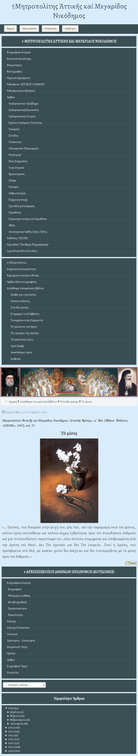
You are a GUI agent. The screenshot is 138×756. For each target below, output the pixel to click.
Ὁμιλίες (11, 653)
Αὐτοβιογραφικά (17, 602)
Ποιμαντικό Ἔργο (17, 647)
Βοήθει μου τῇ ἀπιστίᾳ (23, 295)
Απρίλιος (13, 712)
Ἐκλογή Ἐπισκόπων (18, 628)
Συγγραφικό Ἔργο (17, 666)
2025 (9, 727)
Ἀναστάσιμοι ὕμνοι (21, 352)
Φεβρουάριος (16, 720)
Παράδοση (14, 212)
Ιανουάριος (15, 724)
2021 (9, 743)
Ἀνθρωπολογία (16, 193)
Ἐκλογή (11, 621)
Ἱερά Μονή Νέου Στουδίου (22, 251)
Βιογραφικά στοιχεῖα (19, 52)
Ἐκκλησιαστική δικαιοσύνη (23, 110)
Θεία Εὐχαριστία (17, 161)
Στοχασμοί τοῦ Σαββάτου (25, 314)
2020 (9, 747)
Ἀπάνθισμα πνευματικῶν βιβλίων (25, 288)
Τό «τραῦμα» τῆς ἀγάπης (25, 333)
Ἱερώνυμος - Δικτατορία (21, 640)
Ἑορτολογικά (15, 168)
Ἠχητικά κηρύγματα (18, 78)
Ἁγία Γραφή (17, 346)
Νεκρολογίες (14, 65)
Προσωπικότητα (17, 608)
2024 (9, 731)
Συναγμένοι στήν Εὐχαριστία (27, 320)
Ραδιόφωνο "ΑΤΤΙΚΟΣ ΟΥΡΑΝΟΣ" (26, 84)
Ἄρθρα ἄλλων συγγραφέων (22, 282)
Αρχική (10, 28)
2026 (9, 708)
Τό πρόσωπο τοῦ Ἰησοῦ (24, 327)
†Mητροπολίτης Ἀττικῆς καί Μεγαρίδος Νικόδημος (69, 10)
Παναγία (12, 187)
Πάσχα (11, 180)
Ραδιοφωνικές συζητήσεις (21, 91)
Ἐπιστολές (13, 672)
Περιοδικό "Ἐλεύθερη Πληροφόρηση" (28, 244)
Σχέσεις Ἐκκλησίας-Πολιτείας (24, 123)
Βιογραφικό (14, 589)
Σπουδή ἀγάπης (20, 307)
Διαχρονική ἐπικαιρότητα (21, 269)
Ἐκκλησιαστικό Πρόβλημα (22, 103)
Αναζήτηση (70, 28)
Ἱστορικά (12, 634)
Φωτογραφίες (14, 71)
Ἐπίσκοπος (14, 142)
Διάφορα (16, 359)
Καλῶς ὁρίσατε (29, 28)
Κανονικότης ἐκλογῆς (19, 59)
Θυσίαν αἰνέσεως (20, 301)
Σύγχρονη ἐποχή (17, 200)
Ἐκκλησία (13, 129)
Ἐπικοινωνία (50, 28)
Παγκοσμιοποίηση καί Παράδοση (27, 219)
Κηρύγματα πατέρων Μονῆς (23, 275)
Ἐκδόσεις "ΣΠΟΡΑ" (17, 238)
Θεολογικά (14, 155)
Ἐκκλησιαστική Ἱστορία (21, 116)
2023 (9, 735)
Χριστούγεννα (16, 174)
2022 (9, 739)
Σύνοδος (12, 135)
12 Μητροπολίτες (16, 262)
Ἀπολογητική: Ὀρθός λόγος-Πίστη (27, 232)
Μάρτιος (13, 716)
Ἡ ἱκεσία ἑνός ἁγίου (22, 339)
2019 (9, 751)
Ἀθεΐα (11, 225)
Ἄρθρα (11, 97)
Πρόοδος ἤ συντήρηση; (20, 206)
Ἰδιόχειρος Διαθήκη (18, 596)
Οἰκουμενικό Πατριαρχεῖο (23, 148)
